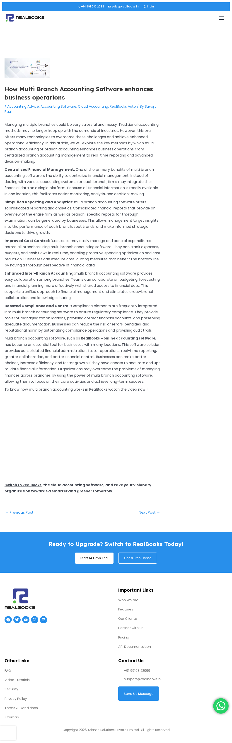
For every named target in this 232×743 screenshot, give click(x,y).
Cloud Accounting (97, 106)
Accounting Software (61, 106)
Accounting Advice (24, 106)
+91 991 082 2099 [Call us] (90, 6)
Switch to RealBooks (24, 485)
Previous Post (20, 512)
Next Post (148, 512)
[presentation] (8, 733)
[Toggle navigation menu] (221, 18)
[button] (148, 6)
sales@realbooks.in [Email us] (123, 6)
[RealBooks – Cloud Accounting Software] (25, 18)
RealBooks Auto (128, 106)
